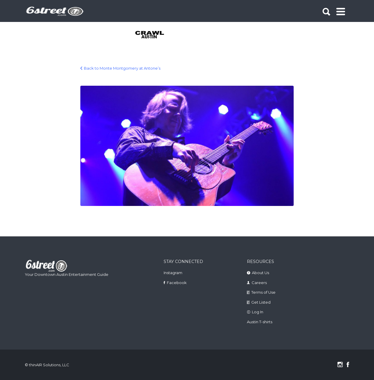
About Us (260, 272)
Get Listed (261, 302)
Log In (257, 311)
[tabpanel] (153, 35)
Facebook (177, 282)
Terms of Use (263, 292)
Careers (259, 282)
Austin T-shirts (259, 321)
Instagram (173, 272)
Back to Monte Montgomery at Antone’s (122, 68)
